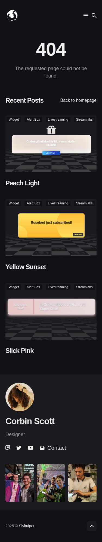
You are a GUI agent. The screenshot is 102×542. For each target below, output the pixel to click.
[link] (8, 448)
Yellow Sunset (25, 266)
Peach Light (22, 183)
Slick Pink (19, 350)
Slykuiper (26, 526)
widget (14, 119)
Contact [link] (53, 448)
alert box (33, 119)
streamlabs (84, 119)
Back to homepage (78, 100)
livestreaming (58, 119)
